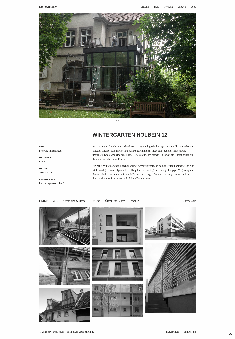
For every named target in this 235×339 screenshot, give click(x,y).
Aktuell (182, 6)
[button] (193, 65)
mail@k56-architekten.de (80, 331)
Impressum (190, 331)
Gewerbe (95, 200)
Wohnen (134, 200)
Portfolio (144, 6)
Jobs (193, 6)
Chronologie (189, 200)
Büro (156, 6)
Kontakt (168, 6)
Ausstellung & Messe (74, 200)
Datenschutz (172, 331)
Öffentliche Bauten (115, 200)
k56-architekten (48, 6)
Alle (55, 200)
